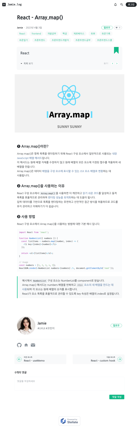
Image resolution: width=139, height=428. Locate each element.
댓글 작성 (116, 397)
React (22, 33)
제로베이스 (78, 33)
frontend (36, 33)
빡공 (65, 33)
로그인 (131, 5)
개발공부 (52, 33)
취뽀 (93, 33)
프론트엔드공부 (82, 40)
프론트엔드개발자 (60, 40)
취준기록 (106, 33)
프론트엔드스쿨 (104, 40)
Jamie (20, 28)
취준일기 (23, 40)
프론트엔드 (39, 40)
